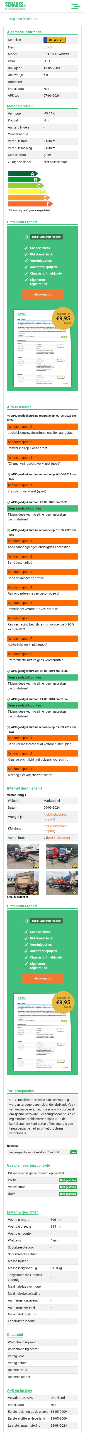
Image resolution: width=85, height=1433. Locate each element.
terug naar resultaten (20, 19)
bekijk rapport (43, 294)
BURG (48, 47)
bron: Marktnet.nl (17, 897)
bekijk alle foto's (58, 838)
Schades (16, 6)
